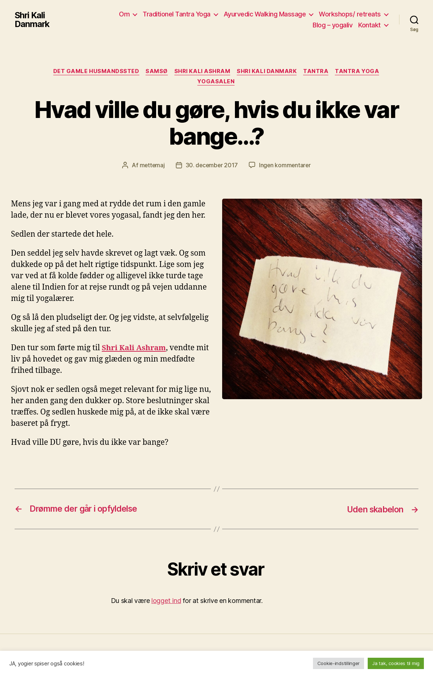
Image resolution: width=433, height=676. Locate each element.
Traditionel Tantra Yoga (176, 14)
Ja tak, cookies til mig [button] (396, 663)
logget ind (166, 601)
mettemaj (151, 165)
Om (124, 14)
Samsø (156, 71)
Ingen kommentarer (285, 165)
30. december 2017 (211, 165)
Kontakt (369, 25)
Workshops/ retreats (350, 14)
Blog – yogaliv (332, 25)
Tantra (317, 71)
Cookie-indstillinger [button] (338, 663)
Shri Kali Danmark (32, 19)
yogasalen (216, 82)
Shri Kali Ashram (202, 71)
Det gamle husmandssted (94, 71)
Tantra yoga (359, 71)
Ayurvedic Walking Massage (265, 14)
